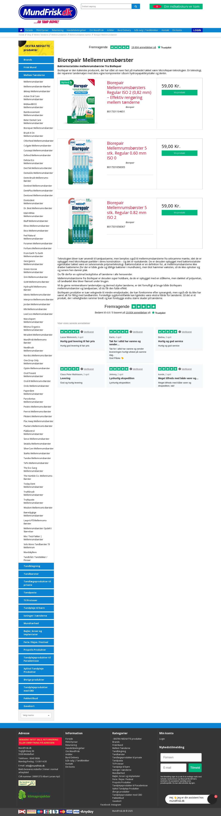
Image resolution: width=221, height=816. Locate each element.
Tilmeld (195, 767)
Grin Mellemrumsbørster (36, 277)
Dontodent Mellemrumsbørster (33, 202)
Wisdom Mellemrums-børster (38, 507)
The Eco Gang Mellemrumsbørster (33, 469)
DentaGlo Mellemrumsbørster (38, 172)
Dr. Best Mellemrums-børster (38, 208)
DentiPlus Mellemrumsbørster (38, 190)
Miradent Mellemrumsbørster (38, 334)
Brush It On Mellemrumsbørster (33, 134)
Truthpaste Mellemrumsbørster (33, 501)
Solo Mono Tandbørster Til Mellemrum (37, 546)
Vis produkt (179, 92)
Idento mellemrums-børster (37, 294)
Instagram (116, 804)
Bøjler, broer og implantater (33, 632)
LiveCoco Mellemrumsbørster (38, 314)
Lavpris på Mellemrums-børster (35, 522)
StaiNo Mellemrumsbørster (37, 453)
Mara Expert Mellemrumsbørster (33, 320)
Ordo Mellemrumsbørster (36, 385)
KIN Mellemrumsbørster (35, 309)
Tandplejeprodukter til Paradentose (37, 659)
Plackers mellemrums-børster (38, 426)
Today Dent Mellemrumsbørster (33, 485)
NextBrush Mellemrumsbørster (33, 349)
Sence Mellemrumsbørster (36, 438)
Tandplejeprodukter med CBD (36, 689)
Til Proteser (30, 600)
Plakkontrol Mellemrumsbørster (33, 432)
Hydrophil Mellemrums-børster (35, 288)
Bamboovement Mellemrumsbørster (33, 114)
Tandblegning (32, 566)
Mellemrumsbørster (33, 81)
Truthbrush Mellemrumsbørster (33, 493)
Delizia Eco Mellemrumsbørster (33, 162)
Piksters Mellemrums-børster (38, 416)
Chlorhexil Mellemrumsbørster (39, 140)
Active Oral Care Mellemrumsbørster (33, 98)
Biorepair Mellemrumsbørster (38, 128)
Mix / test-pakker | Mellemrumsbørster (33, 538)
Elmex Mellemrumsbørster (36, 225)
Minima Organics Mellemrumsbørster (33, 328)
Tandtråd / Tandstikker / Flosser (35, 559)
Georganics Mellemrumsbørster (33, 263)
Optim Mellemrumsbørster (37, 368)
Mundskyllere (30, 552)
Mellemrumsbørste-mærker (37, 86)
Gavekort (29, 706)
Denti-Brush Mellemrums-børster (36, 179)
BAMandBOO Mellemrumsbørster (33, 106)
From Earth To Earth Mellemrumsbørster (33, 255)
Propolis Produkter (35, 649)
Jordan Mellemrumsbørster (37, 304)
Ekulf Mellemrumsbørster (36, 221)
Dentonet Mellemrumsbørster (38, 195)
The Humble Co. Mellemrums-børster (38, 477)
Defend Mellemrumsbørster (37, 155)
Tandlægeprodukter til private (37, 583)
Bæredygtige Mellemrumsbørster (33, 514)
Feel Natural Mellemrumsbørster (33, 237)
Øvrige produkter (34, 679)
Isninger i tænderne (35, 615)
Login (197, 30)
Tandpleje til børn (34, 607)
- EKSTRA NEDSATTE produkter (37, 48)
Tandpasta (30, 592)
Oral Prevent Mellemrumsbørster (33, 375)
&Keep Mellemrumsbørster (37, 91)
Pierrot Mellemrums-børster (37, 411)
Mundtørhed (31, 623)
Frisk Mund (30, 67)
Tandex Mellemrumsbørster (37, 458)
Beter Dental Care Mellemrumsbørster (33, 122)
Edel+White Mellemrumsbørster (33, 215)
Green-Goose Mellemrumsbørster (33, 271)
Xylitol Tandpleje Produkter (34, 670)
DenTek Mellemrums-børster (38, 168)
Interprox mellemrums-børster (39, 299)
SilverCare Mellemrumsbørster (39, 448)
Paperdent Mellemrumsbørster (33, 392)
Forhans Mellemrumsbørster (38, 248)
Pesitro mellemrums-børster (37, 406)
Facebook (105, 804)
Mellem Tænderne (34, 75)
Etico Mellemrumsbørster (36, 230)
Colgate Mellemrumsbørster (37, 145)
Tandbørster (31, 573)
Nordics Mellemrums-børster (38, 355)
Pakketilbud (31, 698)
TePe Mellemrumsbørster (36, 463)
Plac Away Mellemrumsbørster (38, 421)
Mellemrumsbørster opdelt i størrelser (38, 530)
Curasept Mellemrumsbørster (38, 150)
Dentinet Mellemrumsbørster (38, 185)
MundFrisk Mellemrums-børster (35, 341)
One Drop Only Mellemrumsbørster (33, 362)
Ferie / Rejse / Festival (36, 642)
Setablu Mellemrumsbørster (37, 443)
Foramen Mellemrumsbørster (38, 243)
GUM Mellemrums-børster (36, 281)
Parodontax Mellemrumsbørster (33, 400)
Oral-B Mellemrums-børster (37, 381)
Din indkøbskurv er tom (176, 6)
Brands (28, 59)
